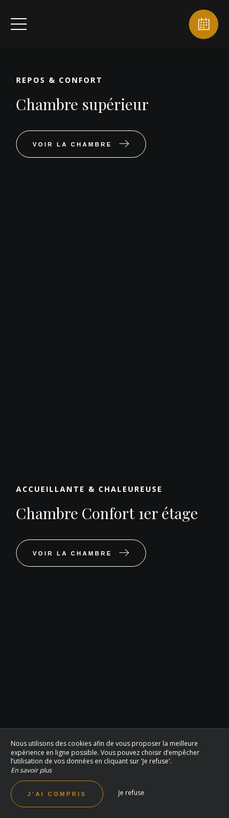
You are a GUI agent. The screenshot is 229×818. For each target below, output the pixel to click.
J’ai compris (57, 794)
